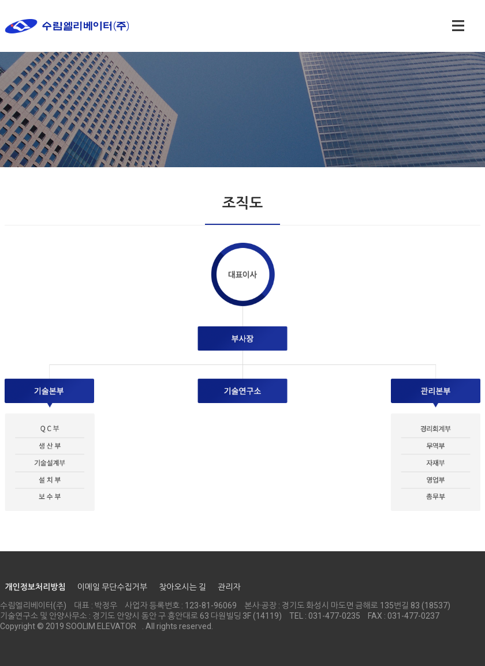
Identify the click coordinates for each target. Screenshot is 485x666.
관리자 (229, 587)
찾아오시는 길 (182, 587)
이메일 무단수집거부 (112, 587)
